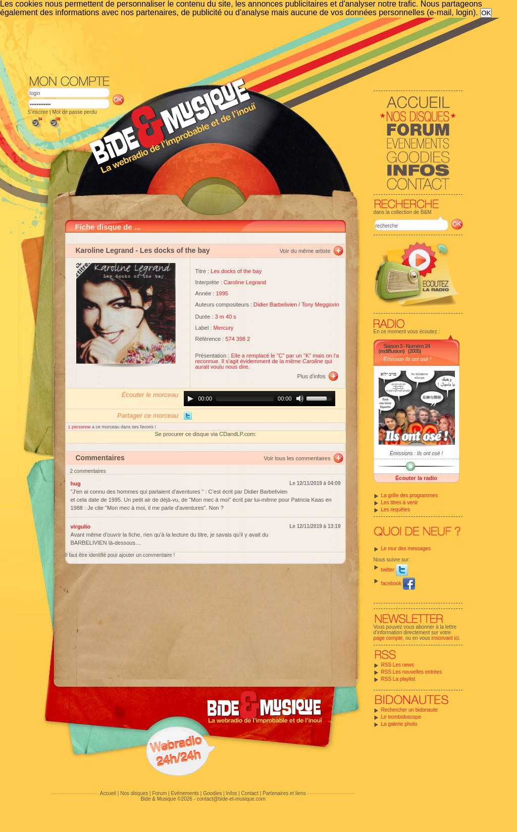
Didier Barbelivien (275, 304)
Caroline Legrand (245, 282)
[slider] (245, 398)
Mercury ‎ (224, 328)
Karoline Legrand (105, 250)
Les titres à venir (399, 502)
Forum (159, 793)
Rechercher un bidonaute (409, 710)
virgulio (81, 526)
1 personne (80, 426)
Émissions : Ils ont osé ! (416, 453)
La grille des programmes (409, 495)
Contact (249, 793)
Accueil (108, 793)
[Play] (190, 399)
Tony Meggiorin (320, 304)
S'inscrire (38, 112)
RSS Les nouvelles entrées (411, 672)
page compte (388, 638)
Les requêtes (395, 509)
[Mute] (300, 399)
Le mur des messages (406, 548)
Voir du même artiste (305, 251)
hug (76, 483)
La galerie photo (399, 724)
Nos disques (134, 793)
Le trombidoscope (401, 717)
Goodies (212, 793)
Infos (231, 793)
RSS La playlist (398, 679)
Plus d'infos (311, 376)
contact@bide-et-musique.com (231, 799)
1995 (222, 293)
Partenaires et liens (284, 793)
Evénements (185, 793)
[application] (259, 398)
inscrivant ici (445, 638)
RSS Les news (398, 665)
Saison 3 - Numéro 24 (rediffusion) (404, 348)
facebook (398, 583)
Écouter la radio (416, 478)
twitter (394, 570)
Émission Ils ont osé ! (407, 359)
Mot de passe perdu (74, 112)
